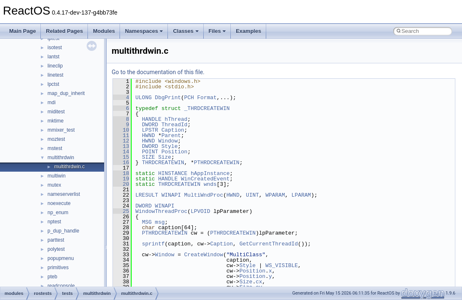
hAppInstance (210, 173)
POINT (150, 151)
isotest (54, 47)
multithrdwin (60, 157)
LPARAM (301, 195)
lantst (53, 57)
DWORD (150, 124)
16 (121, 162)
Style (169, 146)
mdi (51, 102)
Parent (171, 135)
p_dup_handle (63, 231)
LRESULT (146, 195)
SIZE (148, 157)
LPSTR (150, 130)
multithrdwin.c (69, 167)
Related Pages (64, 31)
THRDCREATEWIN (163, 162)
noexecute (58, 203)
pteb (52, 277)
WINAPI (171, 195)
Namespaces (144, 31)
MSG (147, 222)
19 (121, 178)
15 (121, 157)
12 (121, 141)
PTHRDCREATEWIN (216, 162)
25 (121, 211)
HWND (148, 135)
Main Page (22, 31)
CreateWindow (203, 254)
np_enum (57, 212)
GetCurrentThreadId (269, 244)
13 (121, 146)
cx (259, 281)
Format (207, 97)
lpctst (53, 84)
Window (168, 141)
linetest (55, 75)
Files (217, 31)
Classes (185, 31)
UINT (252, 195)
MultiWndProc (203, 195)
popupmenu (60, 258)
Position (174, 151)
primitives (58, 267)
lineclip (55, 66)
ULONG (143, 97)
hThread (176, 119)
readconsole (61, 286)
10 (121, 130)
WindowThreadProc (161, 211)
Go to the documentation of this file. (158, 72)
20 (121, 184)
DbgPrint (168, 97)
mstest (54, 148)
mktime (55, 121)
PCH (189, 97)
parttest (55, 240)
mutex (54, 185)
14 (121, 151)
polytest (56, 249)
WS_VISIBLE (281, 265)
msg (160, 222)
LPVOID (200, 211)
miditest (56, 112)
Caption (172, 130)
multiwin (56, 176)
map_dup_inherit (66, 93)
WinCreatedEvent (205, 178)
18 (121, 173)
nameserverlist (63, 194)
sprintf (153, 244)
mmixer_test (61, 130)
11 (121, 135)
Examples (248, 31)
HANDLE (152, 119)
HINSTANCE (172, 173)
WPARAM (275, 195)
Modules (104, 31)
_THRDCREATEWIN (207, 108)
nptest (54, 222)
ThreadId (174, 124)
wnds (210, 184)
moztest (56, 139)
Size (164, 157)
